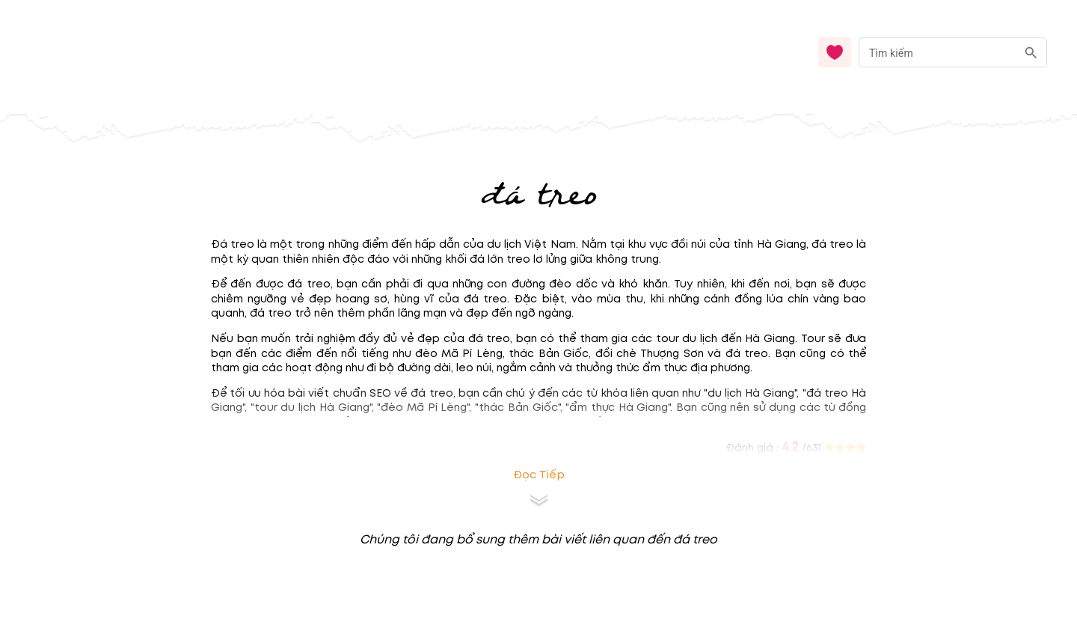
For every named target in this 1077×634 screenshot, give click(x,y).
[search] (1031, 52)
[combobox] (952, 52)
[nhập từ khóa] (937, 52)
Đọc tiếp (539, 475)
